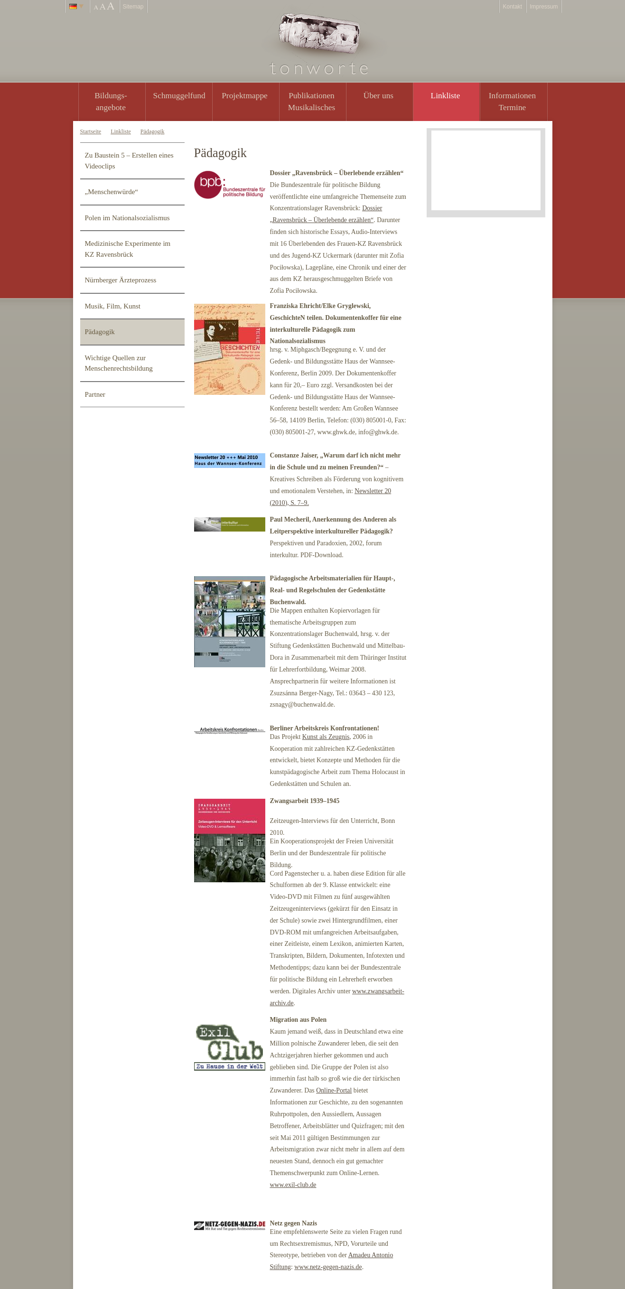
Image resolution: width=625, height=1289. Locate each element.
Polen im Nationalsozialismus (127, 218)
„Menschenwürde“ (111, 192)
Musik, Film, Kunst (113, 306)
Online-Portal (334, 1090)
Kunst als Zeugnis (326, 736)
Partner (95, 394)
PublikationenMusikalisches (312, 101)
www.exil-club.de (293, 1184)
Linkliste (445, 95)
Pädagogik (152, 131)
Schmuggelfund (179, 95)
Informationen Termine (512, 101)
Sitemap (133, 6)
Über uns (378, 95)
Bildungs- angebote (110, 101)
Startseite (91, 131)
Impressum (544, 6)
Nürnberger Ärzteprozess (121, 280)
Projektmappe (245, 95)
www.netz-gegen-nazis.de (328, 1266)
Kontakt (512, 6)
